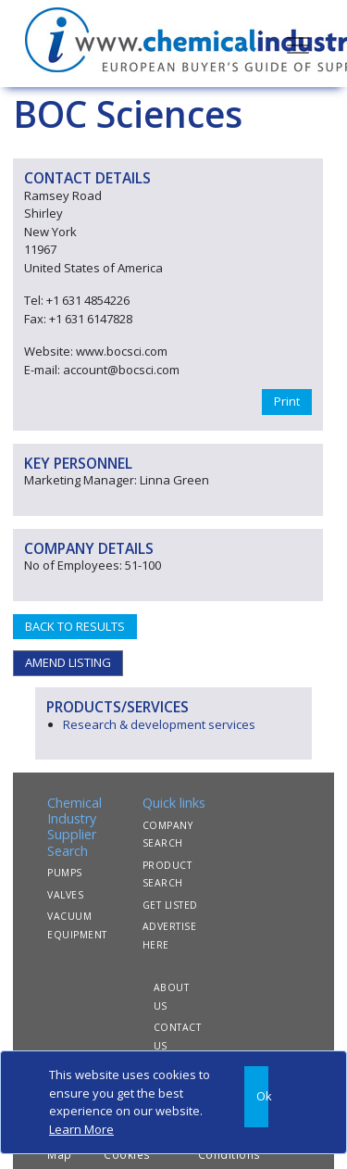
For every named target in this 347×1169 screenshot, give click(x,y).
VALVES (65, 894)
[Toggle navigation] (298, 43)
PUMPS (64, 872)
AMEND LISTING (68, 662)
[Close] (256, 1096)
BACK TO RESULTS (75, 626)
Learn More (81, 1129)
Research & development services (159, 724)
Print (287, 401)
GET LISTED (170, 905)
